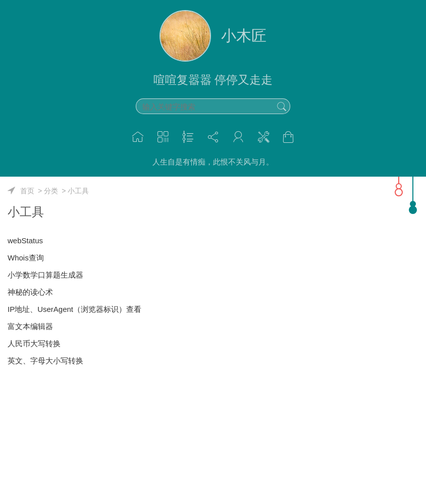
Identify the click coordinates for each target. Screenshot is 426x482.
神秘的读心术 (30, 292)
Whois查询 (26, 257)
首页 (27, 191)
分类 (51, 191)
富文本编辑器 (30, 326)
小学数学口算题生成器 (45, 275)
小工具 (78, 191)
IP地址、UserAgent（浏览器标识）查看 (74, 309)
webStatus (25, 240)
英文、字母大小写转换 (45, 360)
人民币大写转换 (34, 343)
